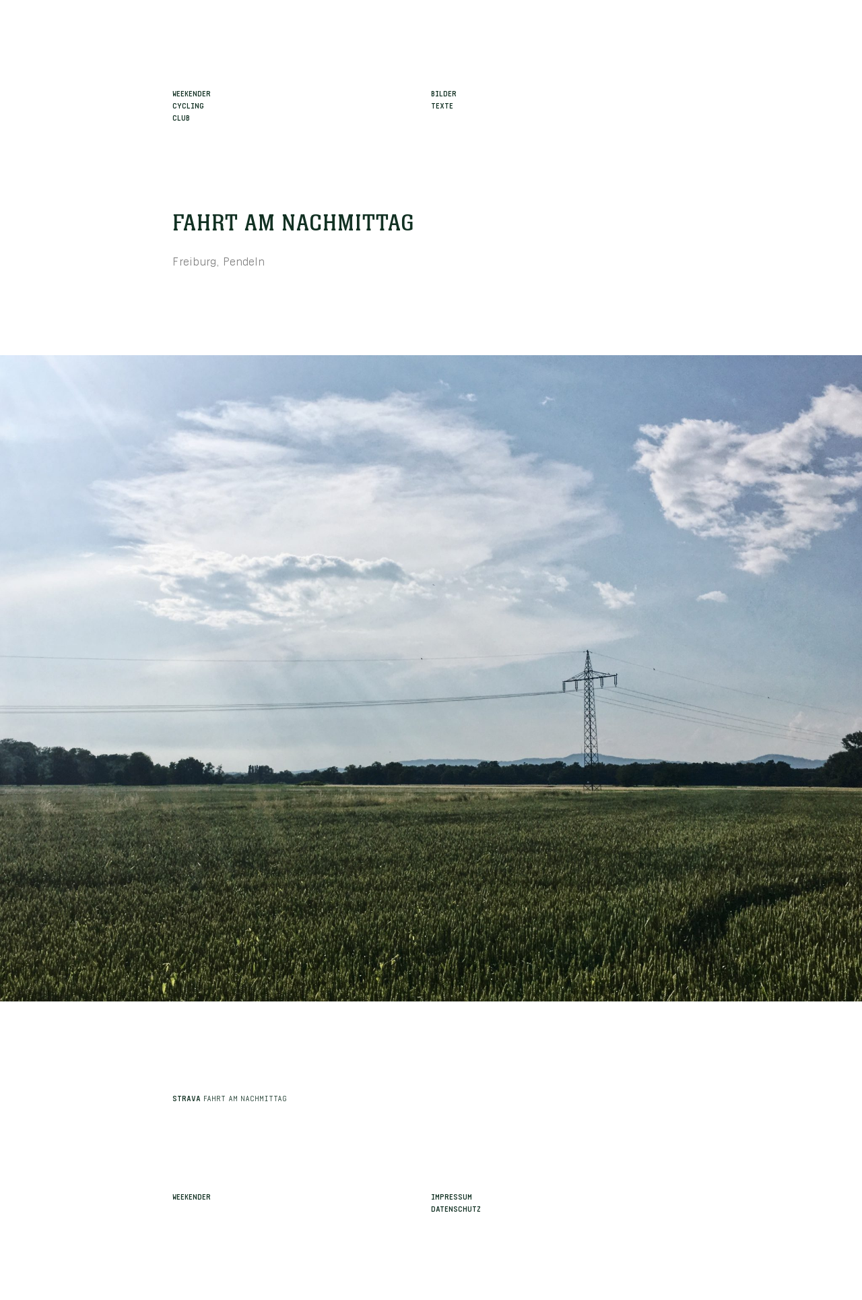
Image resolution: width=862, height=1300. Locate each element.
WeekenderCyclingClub (191, 104)
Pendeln (244, 260)
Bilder (444, 92)
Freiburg (194, 260)
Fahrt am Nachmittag (293, 224)
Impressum (451, 1195)
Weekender (191, 1195)
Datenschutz (456, 1207)
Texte (442, 104)
